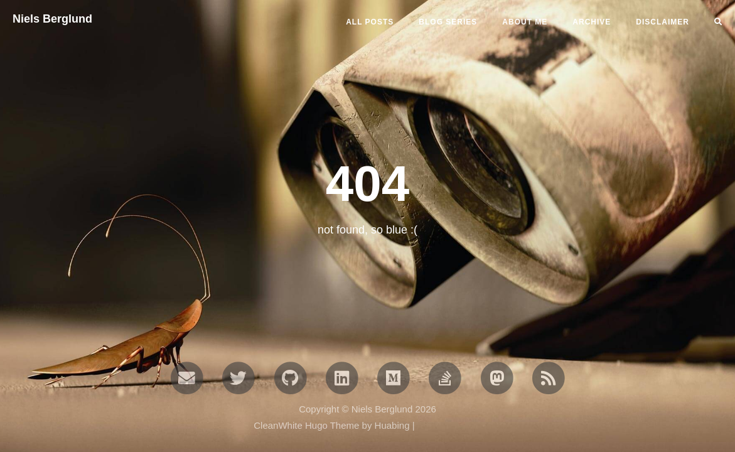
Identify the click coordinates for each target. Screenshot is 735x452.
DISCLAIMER (662, 22)
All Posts (370, 22)
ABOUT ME (524, 22)
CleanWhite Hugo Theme (306, 425)
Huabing (392, 425)
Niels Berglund (52, 19)
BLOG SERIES (448, 22)
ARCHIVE (591, 22)
